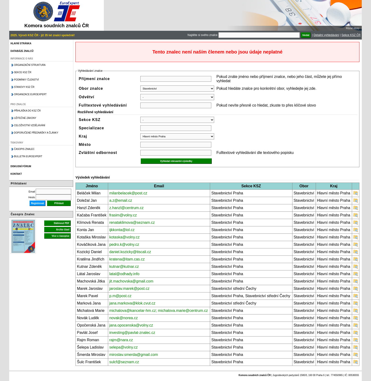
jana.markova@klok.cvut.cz (132, 303)
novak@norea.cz (123, 318)
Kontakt (16, 174)
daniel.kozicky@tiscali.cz (130, 252)
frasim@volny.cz (123, 215)
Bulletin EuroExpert (28, 156)
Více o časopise (60, 236)
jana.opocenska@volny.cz (131, 325)
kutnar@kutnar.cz (124, 266)
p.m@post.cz (120, 296)
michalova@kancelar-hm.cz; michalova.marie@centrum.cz (158, 311)
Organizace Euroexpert (30, 94)
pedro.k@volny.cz (124, 244)
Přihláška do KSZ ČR (27, 110)
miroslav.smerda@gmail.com (133, 355)
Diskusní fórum (20, 166)
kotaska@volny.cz (124, 237)
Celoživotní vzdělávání (29, 125)
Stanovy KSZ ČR (24, 87)
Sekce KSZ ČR (351, 35)
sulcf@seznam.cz (124, 362)
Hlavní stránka (20, 43)
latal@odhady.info (124, 274)
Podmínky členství (26, 79)
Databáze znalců (21, 51)
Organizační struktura (29, 65)
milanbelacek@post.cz (128, 193)
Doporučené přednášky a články (36, 132)
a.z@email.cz (120, 200)
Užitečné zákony (25, 118)
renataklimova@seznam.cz (132, 222)
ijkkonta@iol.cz (122, 230)
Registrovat (37, 203)
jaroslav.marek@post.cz (129, 289)
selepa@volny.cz (123, 347)
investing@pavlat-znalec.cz (132, 333)
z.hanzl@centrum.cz (126, 208)
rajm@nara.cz (121, 340)
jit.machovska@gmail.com (131, 281)
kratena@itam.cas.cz (127, 259)
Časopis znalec (24, 149)
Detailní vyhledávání (326, 35)
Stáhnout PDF (61, 223)
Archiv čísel (62, 229)
